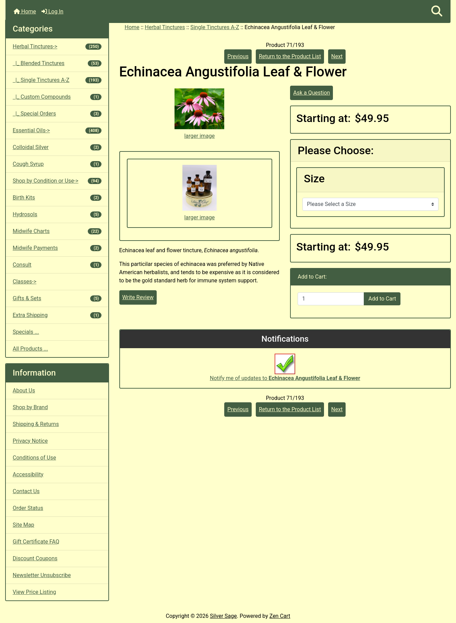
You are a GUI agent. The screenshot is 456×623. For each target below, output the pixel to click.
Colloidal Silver (57, 147)
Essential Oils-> (57, 130)
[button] (437, 11)
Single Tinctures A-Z (214, 27)
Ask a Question (311, 92)
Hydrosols (57, 214)
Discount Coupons (35, 558)
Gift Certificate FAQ (36, 541)
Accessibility (28, 474)
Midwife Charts (57, 231)
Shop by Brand (30, 407)
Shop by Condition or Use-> (57, 181)
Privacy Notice (30, 441)
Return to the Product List (290, 56)
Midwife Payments (57, 248)
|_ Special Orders (57, 113)
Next (337, 56)
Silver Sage (223, 616)
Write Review (138, 297)
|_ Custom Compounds (57, 97)
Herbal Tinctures (165, 27)
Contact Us (26, 491)
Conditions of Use (34, 457)
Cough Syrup (57, 164)
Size (314, 178)
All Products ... (30, 348)
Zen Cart (279, 616)
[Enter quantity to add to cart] (331, 298)
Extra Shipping (57, 315)
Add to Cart (382, 298)
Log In (52, 11)
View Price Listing (34, 592)
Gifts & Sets (57, 298)
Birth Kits (57, 197)
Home (25, 11)
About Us (24, 390)
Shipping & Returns (36, 424)
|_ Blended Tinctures (57, 63)
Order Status (28, 508)
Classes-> (24, 281)
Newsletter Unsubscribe (42, 575)
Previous (238, 56)
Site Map (23, 525)
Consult (57, 264)
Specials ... (26, 332)
